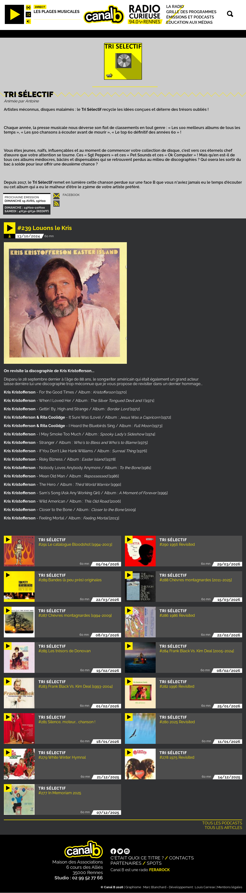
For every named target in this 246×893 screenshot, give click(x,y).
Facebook (71, 195)
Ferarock (159, 870)
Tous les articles (223, 827)
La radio (175, 6)
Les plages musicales (57, 11)
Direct (40, 7)
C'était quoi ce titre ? (137, 857)
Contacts (181, 857)
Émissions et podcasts (190, 17)
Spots (154, 863)
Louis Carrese (205, 887)
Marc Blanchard (154, 887)
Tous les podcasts (222, 823)
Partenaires (126, 863)
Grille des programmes (191, 12)
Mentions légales (229, 887)
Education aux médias (189, 22)
